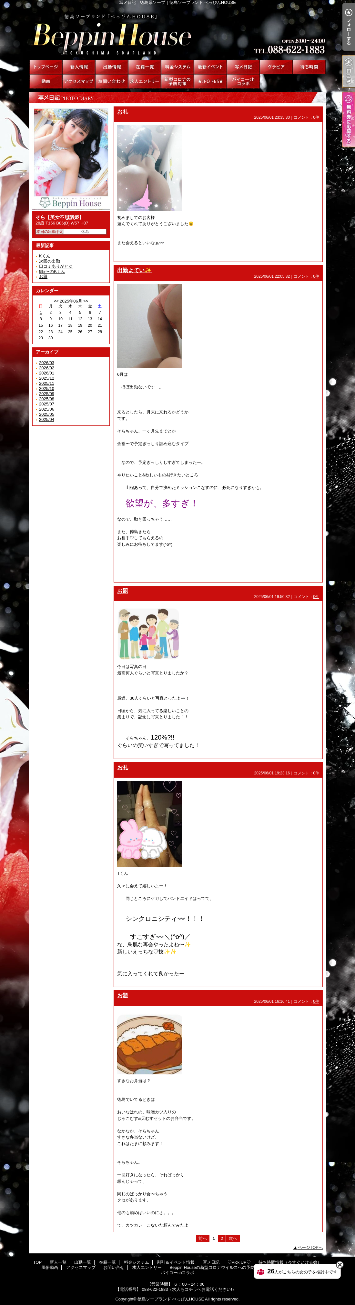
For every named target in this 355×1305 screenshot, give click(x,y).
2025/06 (46, 409)
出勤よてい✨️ (134, 270)
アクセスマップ (78, 81)
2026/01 (46, 373)
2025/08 (46, 398)
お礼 (122, 111)
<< (56, 301)
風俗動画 (45, 81)
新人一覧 (78, 67)
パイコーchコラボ (243, 81)
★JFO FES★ (210, 81)
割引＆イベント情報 (210, 67)
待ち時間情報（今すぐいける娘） (309, 67)
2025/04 (46, 419)
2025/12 (46, 378)
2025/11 (46, 383)
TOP (45, 67)
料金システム (177, 67)
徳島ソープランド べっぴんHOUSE (170, 1299)
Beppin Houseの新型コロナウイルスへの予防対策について (177, 81)
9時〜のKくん (52, 271)
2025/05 (46, 414)
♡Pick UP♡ (276, 67)
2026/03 (46, 362)
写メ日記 (243, 67)
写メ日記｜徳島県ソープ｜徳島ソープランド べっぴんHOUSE (177, 32)
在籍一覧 (144, 67)
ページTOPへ (310, 1247)
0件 (316, 117)
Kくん (44, 256)
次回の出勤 (49, 261)
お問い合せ (111, 81)
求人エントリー (144, 81)
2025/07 (46, 404)
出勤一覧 (111, 67)
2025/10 (46, 388)
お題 (43, 276)
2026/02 (46, 367)
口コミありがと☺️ (56, 266)
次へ (233, 1238)
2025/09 (46, 393)
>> (85, 301)
